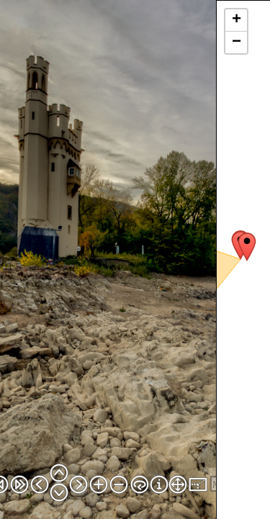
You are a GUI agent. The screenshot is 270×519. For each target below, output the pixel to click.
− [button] (236, 42)
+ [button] (236, 20)
